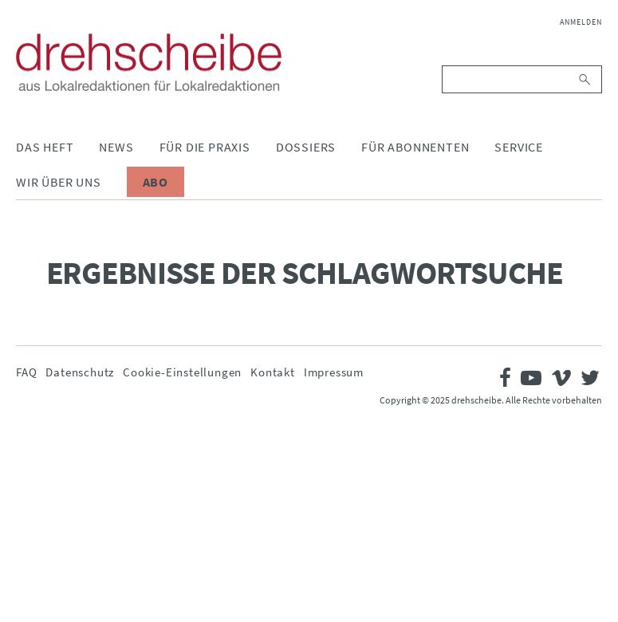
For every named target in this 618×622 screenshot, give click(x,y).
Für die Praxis (204, 147)
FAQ (26, 372)
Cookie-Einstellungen (182, 372)
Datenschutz (79, 372)
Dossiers (306, 147)
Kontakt (272, 372)
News (116, 147)
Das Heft (44, 147)
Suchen (585, 79)
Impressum (334, 372)
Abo (155, 182)
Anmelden (581, 22)
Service (518, 147)
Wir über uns (58, 182)
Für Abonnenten (415, 147)
